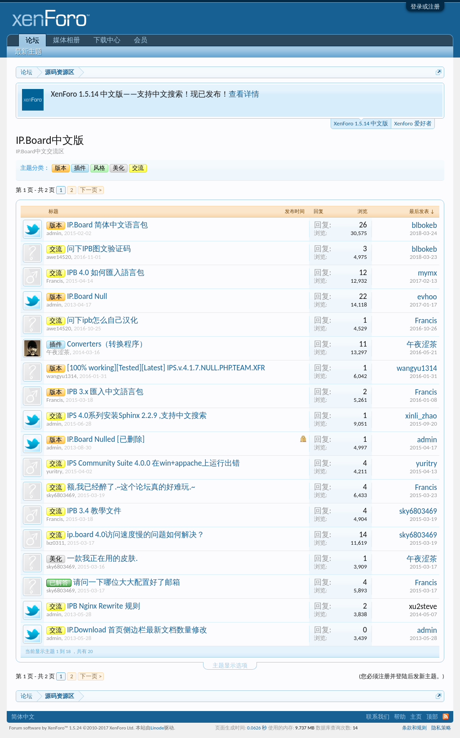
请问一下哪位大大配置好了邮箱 (126, 582)
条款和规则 (414, 728)
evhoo (427, 297)
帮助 (400, 716)
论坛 (32, 40)
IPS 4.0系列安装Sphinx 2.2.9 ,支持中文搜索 (137, 415)
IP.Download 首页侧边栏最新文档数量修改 (137, 630)
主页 (416, 716)
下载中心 (106, 40)
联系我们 (377, 716)
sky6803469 (60, 495)
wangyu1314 (61, 376)
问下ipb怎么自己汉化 (102, 320)
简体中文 (23, 716)
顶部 (432, 716)
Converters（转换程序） (107, 344)
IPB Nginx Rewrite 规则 (103, 606)
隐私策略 (441, 728)
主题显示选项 (230, 665)
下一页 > (91, 190)
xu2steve (423, 606)
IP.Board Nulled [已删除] (106, 439)
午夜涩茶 (58, 352)
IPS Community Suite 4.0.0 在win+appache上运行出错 (153, 463)
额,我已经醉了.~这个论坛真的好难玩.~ (131, 487)
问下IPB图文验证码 (99, 248)
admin (53, 233)
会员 (140, 40)
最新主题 (28, 52)
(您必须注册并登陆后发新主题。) (401, 676)
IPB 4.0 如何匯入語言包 (105, 272)
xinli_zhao (421, 416)
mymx (427, 273)
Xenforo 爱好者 (412, 123)
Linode (157, 728)
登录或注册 (425, 6)
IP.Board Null (87, 296)
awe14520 (58, 256)
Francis (54, 280)
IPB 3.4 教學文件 (94, 511)
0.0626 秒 (257, 728)
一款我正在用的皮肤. (102, 558)
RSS (445, 716)
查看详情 (244, 94)
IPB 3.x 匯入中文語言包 (105, 391)
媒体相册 (66, 40)
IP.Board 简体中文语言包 (107, 225)
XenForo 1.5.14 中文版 (361, 123)
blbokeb (424, 225)
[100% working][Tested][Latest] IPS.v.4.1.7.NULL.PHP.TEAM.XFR (166, 368)
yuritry (54, 471)
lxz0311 (55, 542)
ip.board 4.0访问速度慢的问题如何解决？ (135, 534)
